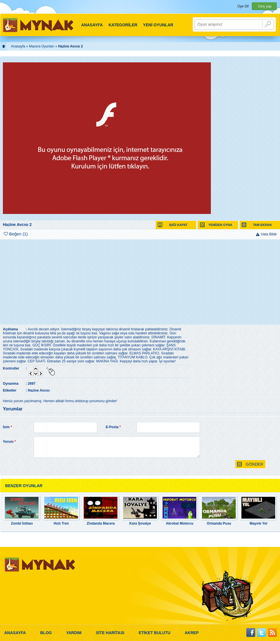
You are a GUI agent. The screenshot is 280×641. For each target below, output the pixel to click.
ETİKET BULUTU (154, 632)
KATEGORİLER (123, 25)
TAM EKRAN (257, 225)
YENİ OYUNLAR (158, 25)
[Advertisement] (139, 282)
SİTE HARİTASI (110, 632)
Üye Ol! (243, 6)
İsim (7, 427)
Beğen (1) (16, 234)
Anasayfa (18, 46)
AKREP (192, 632)
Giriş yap (264, 6)
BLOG (46, 632)
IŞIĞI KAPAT (172, 225)
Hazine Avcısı (38, 390)
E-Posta (113, 427)
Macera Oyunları (41, 46)
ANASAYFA (92, 25)
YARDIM (73, 632)
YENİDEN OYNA (216, 225)
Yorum (9, 442)
